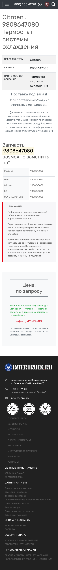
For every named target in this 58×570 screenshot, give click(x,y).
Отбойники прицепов (16, 515)
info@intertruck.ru (20, 398)
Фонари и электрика (15, 496)
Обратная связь (14, 477)
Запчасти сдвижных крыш (18, 488)
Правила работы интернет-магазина (26, 555)
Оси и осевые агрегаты (17, 503)
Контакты (13, 462)
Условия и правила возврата (21, 540)
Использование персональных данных (28, 559)
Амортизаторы (12, 507)
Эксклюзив (14, 445)
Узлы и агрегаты (17, 424)
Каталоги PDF (15, 434)
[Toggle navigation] (6, 4)
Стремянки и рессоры (16, 492)
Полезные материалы (20, 440)
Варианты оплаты (15, 525)
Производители (17, 418)
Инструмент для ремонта (22, 451)
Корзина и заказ (14, 473)
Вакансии (14, 456)
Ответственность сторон (19, 544)
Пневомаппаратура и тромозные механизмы (28, 499)
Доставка (10, 529)
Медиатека (14, 429)
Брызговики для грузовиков (19, 511)
